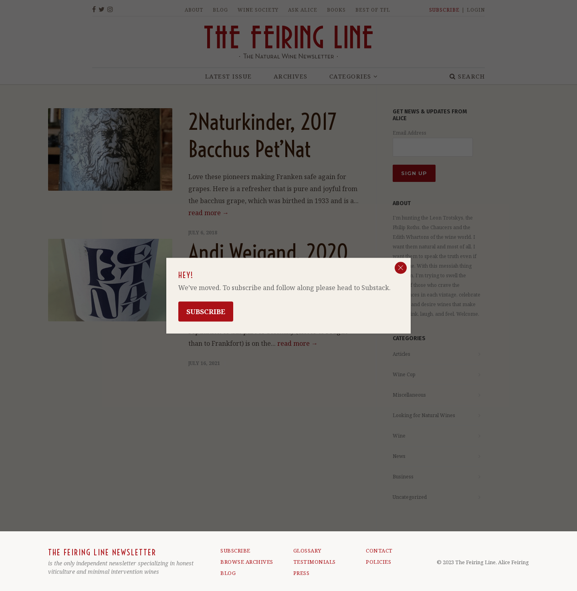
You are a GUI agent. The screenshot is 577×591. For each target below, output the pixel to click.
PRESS (301, 573)
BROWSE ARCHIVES (246, 561)
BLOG (228, 573)
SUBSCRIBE (235, 550)
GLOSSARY (307, 550)
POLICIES (378, 561)
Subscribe (205, 311)
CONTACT (379, 550)
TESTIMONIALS (314, 561)
